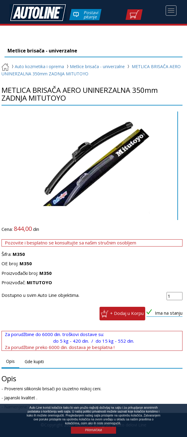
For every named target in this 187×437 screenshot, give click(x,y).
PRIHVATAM (93, 430)
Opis (10, 361)
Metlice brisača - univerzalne (95, 66)
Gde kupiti (34, 361)
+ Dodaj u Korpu (127, 313)
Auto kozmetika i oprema (37, 66)
